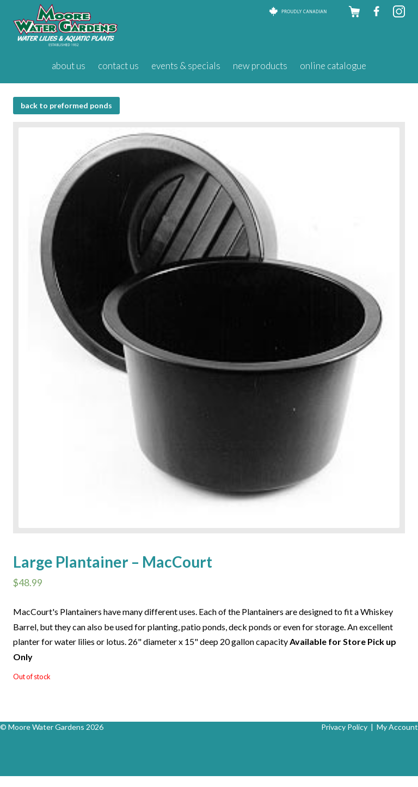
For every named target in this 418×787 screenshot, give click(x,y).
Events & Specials (185, 65)
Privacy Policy (344, 726)
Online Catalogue (333, 65)
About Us (68, 65)
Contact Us (118, 65)
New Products (260, 65)
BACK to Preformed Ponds (66, 105)
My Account (397, 726)
